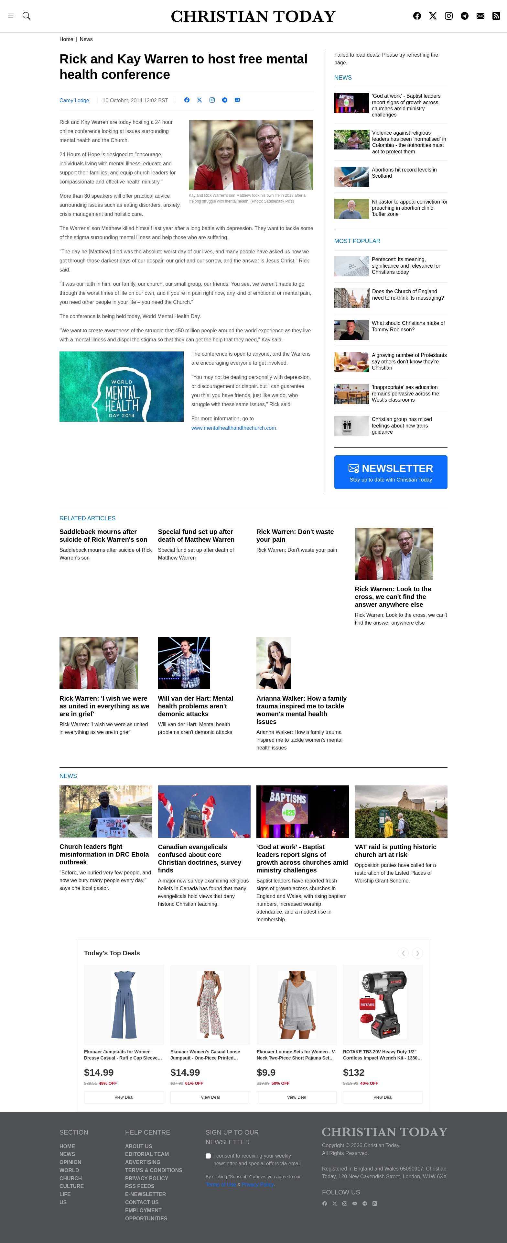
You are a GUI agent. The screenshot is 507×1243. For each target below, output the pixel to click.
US (63, 1202)
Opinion (70, 1162)
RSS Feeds (140, 1186)
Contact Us (142, 1202)
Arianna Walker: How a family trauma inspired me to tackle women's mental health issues (301, 710)
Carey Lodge (74, 100)
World (69, 1170)
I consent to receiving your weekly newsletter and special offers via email (257, 1159)
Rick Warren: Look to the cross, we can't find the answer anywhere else (393, 596)
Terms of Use (221, 1184)
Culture (71, 1186)
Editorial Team (147, 1154)
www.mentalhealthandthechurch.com (233, 427)
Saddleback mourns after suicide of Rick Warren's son (103, 535)
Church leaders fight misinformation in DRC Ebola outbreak (104, 854)
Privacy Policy (146, 1178)
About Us (138, 1146)
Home (66, 39)
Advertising (142, 1162)
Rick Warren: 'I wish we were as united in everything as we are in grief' (104, 706)
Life (65, 1194)
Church (70, 1178)
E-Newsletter (145, 1194)
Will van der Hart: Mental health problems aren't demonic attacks (195, 706)
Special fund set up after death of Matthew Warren (196, 535)
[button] (11, 17)
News (86, 39)
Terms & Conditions (153, 1170)
